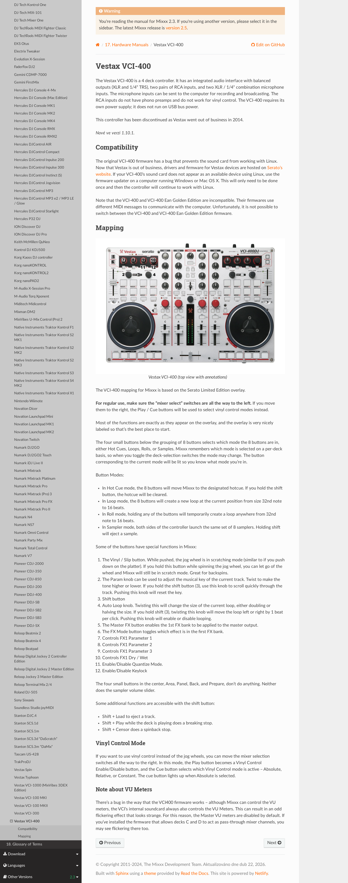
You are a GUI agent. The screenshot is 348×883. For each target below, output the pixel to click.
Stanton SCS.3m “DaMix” (33, 747)
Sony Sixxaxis (24, 700)
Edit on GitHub (270, 45)
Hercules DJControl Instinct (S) (38, 175)
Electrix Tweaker (27, 51)
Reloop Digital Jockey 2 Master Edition (44, 669)
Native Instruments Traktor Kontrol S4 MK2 (44, 383)
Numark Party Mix (28, 540)
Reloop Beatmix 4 (27, 641)
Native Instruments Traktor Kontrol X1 (44, 393)
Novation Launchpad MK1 (34, 424)
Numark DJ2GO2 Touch (32, 455)
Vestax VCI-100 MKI (30, 798)
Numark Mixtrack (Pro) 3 (33, 494)
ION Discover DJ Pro (30, 234)
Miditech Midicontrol (30, 304)
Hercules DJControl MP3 (33, 191)
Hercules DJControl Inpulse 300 (39, 167)
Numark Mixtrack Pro (30, 486)
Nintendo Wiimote (28, 401)
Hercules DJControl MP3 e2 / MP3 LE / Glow (44, 201)
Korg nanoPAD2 (26, 281)
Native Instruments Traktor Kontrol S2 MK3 (44, 363)
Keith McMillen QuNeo (32, 242)
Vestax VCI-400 (25, 821)
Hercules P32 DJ (27, 219)
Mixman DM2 (24, 312)
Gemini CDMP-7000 (30, 75)
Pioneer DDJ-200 (28, 587)
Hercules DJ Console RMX (34, 129)
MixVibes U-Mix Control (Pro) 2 (38, 319)
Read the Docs (194, 873)
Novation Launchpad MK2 (34, 432)
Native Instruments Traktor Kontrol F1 (44, 327)
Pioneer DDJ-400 (28, 595)
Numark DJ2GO (26, 448)
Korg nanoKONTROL (30, 265)
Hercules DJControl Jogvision (37, 183)
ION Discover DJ (27, 227)
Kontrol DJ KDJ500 (29, 250)
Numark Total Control (30, 548)
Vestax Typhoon (26, 777)
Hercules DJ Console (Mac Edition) (40, 98)
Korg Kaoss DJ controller (33, 257)
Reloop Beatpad (26, 649)
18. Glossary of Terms (24, 844)
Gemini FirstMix (26, 82)
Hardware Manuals (126, 45)
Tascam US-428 (26, 754)
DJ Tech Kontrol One (30, 5)
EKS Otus (21, 44)
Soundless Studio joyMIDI (34, 708)
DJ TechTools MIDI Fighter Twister (40, 36)
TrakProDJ (22, 762)
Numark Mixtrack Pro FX (33, 502)
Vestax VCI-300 (26, 813)
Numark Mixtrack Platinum (34, 479)
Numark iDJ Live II (28, 463)
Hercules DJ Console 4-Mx (35, 90)
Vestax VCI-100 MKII (31, 806)
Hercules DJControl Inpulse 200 (39, 160)
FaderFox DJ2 (24, 67)
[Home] (98, 44)
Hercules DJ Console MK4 (34, 121)
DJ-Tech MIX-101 (28, 13)
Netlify (261, 873)
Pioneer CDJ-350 (28, 571)
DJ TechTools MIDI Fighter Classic (40, 28)
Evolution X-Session (29, 59)
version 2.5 (176, 28)
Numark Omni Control (31, 533)
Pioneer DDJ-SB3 (28, 618)
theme (150, 873)
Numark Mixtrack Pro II (32, 509)
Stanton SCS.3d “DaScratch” (35, 739)
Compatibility (27, 829)
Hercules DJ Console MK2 (34, 113)
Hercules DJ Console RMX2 (35, 136)
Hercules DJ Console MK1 (34, 106)
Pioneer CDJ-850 (28, 579)
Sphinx (122, 873)
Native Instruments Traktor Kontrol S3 (44, 373)
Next (274, 843)
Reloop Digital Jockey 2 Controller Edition (40, 659)
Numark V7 (23, 556)
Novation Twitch (26, 440)
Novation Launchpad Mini (33, 417)
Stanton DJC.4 (25, 716)
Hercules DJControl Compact (37, 152)
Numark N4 (23, 517)
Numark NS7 (24, 525)
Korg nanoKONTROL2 (31, 273)
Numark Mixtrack (27, 471)
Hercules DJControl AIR (32, 144)
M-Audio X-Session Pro (32, 288)
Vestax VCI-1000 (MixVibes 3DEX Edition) (40, 788)
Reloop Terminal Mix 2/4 (33, 685)
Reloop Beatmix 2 (27, 633)
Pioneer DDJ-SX (26, 626)
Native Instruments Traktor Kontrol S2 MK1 (44, 337)
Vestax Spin (23, 770)
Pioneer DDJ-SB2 (28, 610)
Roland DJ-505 (26, 692)
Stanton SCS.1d (26, 723)
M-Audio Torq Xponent (31, 296)
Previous (110, 843)
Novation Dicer (26, 409)
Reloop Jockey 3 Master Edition (38, 677)
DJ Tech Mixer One (29, 20)
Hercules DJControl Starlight (36, 211)
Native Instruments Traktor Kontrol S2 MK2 (44, 350)
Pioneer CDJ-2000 (29, 564)
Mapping (24, 836)
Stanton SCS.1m (26, 731)
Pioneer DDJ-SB (26, 602)
